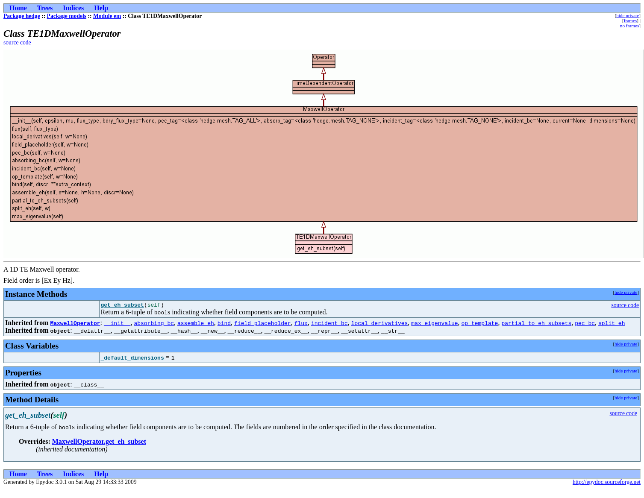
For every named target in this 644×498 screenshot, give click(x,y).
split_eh (611, 324)
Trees (45, 8)
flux (301, 324)
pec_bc (585, 324)
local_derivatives (379, 324)
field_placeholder (262, 324)
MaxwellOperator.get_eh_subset (99, 442)
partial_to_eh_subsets (536, 324)
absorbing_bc (154, 324)
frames (630, 20)
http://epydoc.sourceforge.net (607, 483)
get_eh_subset (122, 306)
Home (18, 8)
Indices (73, 8)
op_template (479, 324)
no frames (629, 25)
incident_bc (329, 324)
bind (224, 324)
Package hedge (21, 16)
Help (101, 8)
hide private (627, 15)
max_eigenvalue (434, 324)
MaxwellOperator (75, 324)
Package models (67, 16)
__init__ (117, 324)
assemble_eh (195, 324)
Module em (107, 16)
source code (17, 42)
